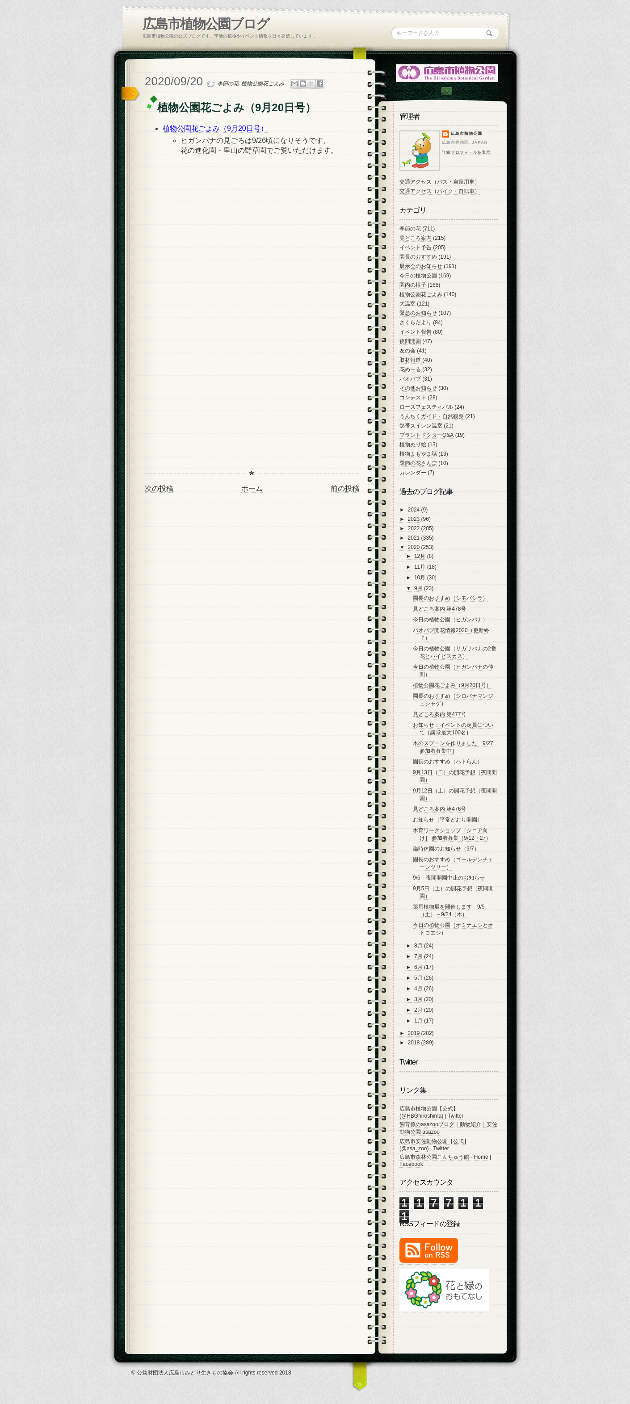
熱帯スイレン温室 (420, 426)
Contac (446, 90)
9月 (419, 588)
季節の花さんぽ (418, 463)
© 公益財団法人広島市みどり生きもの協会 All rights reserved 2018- (212, 1373)
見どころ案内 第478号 (439, 609)
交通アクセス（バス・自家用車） (439, 182)
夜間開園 (410, 341)
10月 (420, 577)
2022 (414, 528)
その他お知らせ (418, 388)
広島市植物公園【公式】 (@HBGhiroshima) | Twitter (431, 1112)
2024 (414, 510)
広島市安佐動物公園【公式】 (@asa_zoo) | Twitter (434, 1145)
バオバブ (410, 379)
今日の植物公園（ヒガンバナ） (450, 619)
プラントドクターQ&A (426, 435)
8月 (419, 946)
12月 (420, 556)
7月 (419, 956)
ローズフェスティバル (426, 407)
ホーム (252, 488)
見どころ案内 (415, 238)
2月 (419, 1010)
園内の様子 (412, 285)
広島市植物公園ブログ (206, 24)
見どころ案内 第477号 (439, 714)
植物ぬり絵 (412, 444)
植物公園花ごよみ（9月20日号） (452, 685)
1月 (419, 1021)
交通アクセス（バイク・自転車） (439, 191)
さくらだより (415, 322)
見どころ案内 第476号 (439, 809)
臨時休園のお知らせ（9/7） (446, 849)
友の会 (407, 351)
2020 (414, 547)
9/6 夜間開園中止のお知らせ (449, 878)
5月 (419, 978)
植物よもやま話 (418, 454)
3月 (419, 999)
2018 (414, 1042)
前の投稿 (345, 488)
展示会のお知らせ (420, 266)
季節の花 (228, 83)
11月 (420, 567)
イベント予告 (415, 247)
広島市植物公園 (466, 133)
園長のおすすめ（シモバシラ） (450, 598)
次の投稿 (159, 488)
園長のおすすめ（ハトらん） (448, 762)
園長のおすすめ (418, 257)
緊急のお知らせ (418, 313)
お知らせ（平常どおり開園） (448, 820)
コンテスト (412, 397)
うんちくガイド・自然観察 (431, 416)
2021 (414, 538)
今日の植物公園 (418, 275)
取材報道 (410, 360)
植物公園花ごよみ (262, 83)
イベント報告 (415, 332)
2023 (414, 519)
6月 (419, 967)
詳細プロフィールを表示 (466, 152)
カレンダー (412, 472)
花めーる (410, 369)
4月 (419, 988)
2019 (414, 1033)
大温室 (407, 304)
